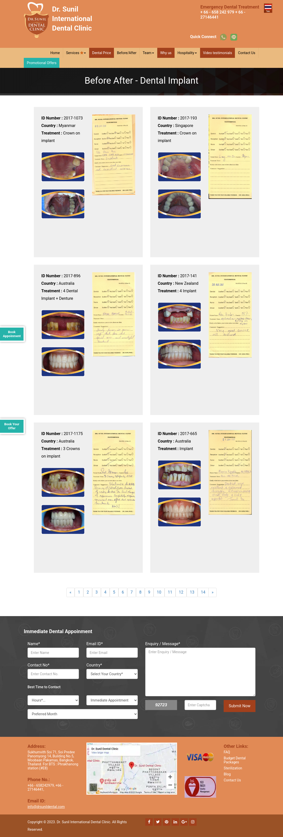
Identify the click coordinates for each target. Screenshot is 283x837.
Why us (166, 53)
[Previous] (70, 592)
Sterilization (233, 768)
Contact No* (38, 665)
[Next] (212, 592)
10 (159, 592)
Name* (34, 643)
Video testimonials (217, 53)
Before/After (126, 53)
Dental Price (101, 53)
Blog (227, 774)
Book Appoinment (12, 334)
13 (192, 592)
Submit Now (239, 706)
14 (203, 592)
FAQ (227, 752)
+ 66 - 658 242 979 (217, 12)
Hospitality (187, 53)
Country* (94, 665)
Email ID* (94, 643)
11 (170, 592)
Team (148, 53)
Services (76, 53)
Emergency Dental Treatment (229, 7)
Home (55, 53)
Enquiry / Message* (162, 643)
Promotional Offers (41, 63)
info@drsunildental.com (46, 807)
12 (181, 592)
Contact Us (246, 53)
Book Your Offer (11, 426)
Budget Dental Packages (235, 760)
